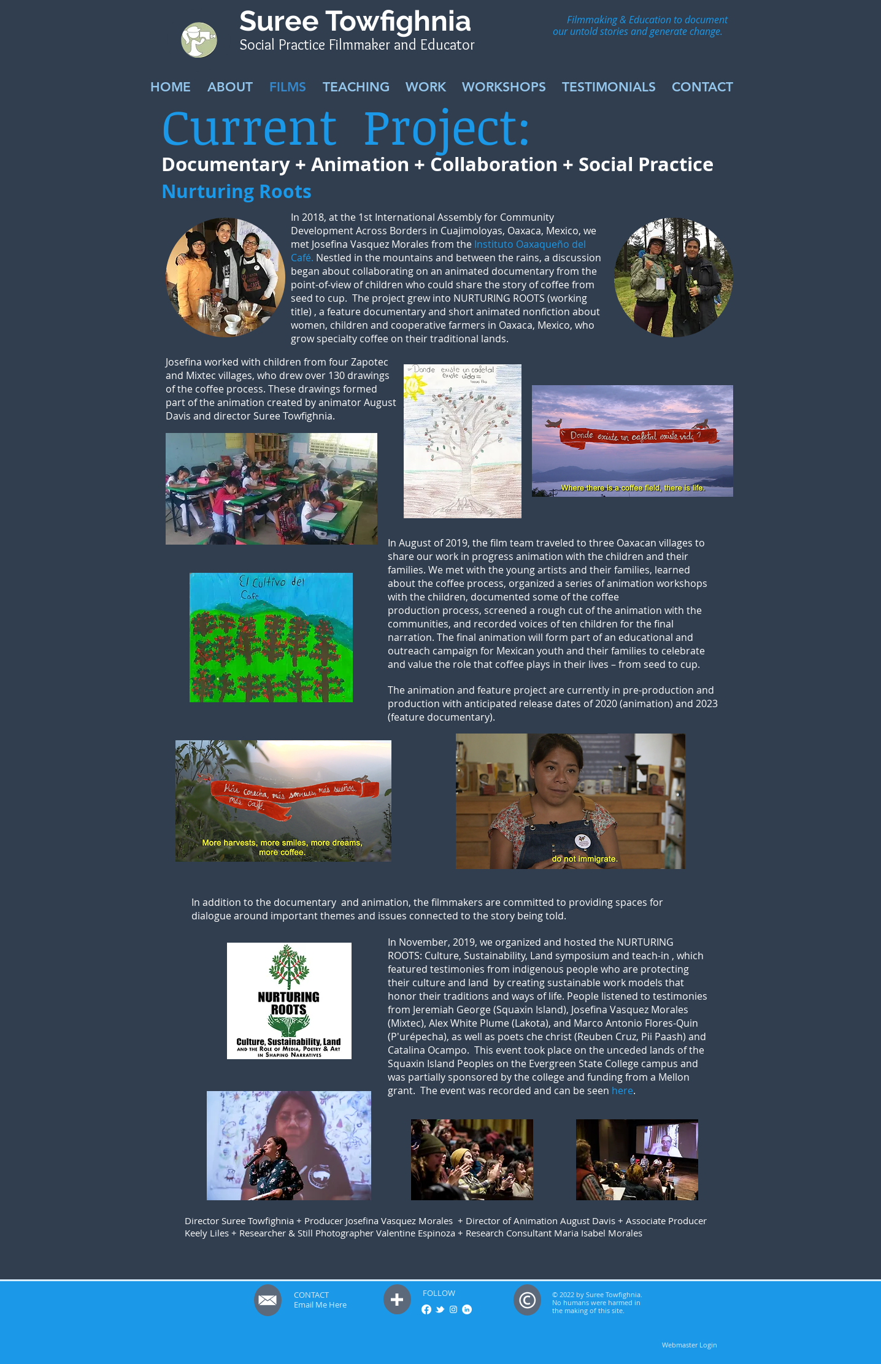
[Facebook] (426, 1309)
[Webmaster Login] (689, 1345)
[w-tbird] (440, 1309)
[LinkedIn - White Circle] (467, 1309)
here (622, 1090)
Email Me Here (320, 1304)
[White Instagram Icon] (453, 1309)
